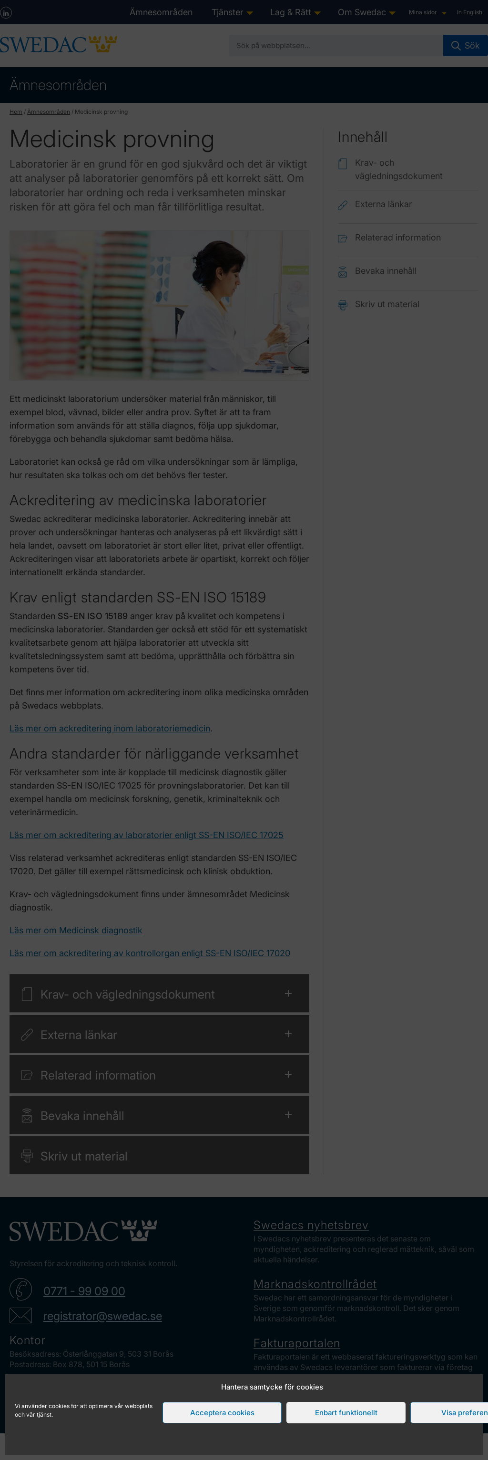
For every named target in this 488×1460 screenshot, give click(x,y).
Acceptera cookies (222, 1412)
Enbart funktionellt (346, 1412)
